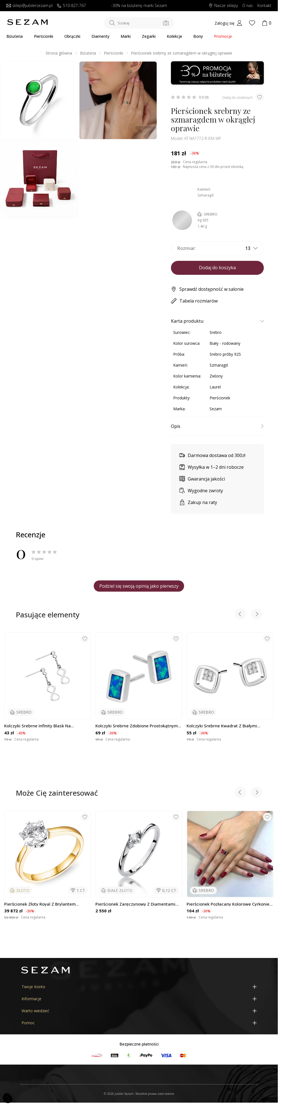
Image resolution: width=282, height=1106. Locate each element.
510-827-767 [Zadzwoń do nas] (71, 5)
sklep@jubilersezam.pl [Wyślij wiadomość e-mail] (29, 5)
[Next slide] (256, 614)
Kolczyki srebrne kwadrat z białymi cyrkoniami (222, 725)
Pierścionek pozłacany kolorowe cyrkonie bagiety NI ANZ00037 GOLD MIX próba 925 (229, 904)
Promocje (223, 36)
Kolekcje (174, 36)
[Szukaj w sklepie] (139, 22)
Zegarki (149, 36)
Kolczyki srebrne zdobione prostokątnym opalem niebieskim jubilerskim (136, 725)
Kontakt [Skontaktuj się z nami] (264, 5)
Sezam (216, 408)
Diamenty (100, 36)
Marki (126, 36)
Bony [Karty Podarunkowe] (198, 36)
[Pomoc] (139, 1023)
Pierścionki (43, 36)
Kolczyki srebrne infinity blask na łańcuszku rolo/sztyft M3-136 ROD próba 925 (46, 725)
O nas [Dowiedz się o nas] (247, 5)
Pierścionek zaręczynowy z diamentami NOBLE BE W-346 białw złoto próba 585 (135, 904)
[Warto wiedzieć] (139, 1011)
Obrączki (72, 36)
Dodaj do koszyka (217, 267)
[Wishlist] (252, 23)
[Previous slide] (240, 614)
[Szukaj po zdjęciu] (166, 23)
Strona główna (59, 53)
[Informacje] (139, 999)
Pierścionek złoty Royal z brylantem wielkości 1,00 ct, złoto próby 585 (40, 904)
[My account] (228, 23)
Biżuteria (14, 36)
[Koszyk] (266, 23)
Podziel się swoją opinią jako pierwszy (138, 586)
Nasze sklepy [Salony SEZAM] (223, 5)
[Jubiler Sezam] (27, 24)
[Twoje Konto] (139, 987)
